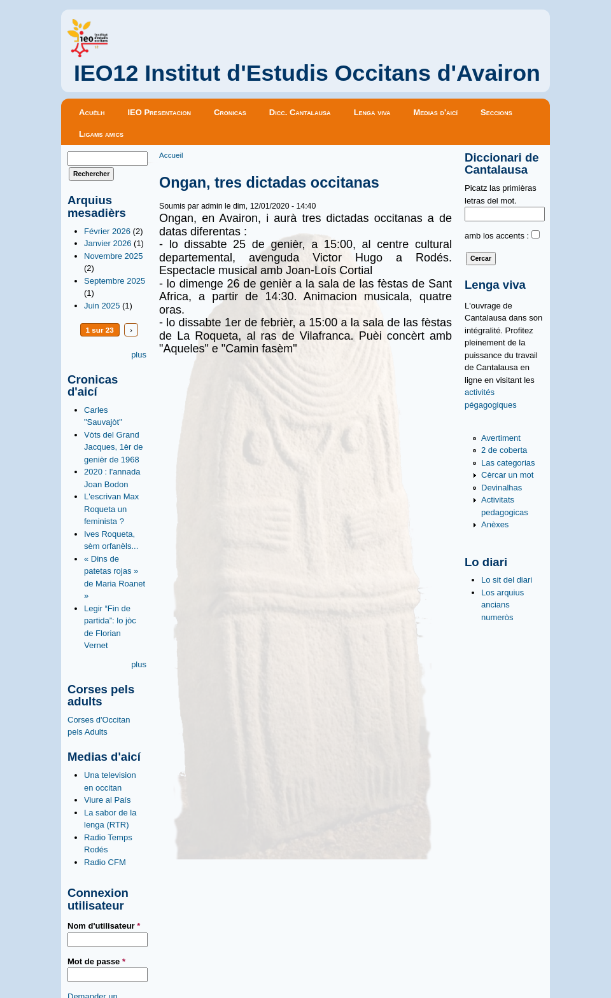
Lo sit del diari (506, 580)
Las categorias (508, 463)
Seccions (496, 112)
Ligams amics (101, 134)
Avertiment (501, 438)
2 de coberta (504, 450)
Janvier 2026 (107, 243)
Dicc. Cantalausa (300, 112)
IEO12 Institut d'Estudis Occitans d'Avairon (307, 73)
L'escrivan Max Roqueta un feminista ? (111, 509)
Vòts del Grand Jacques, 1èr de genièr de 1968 (113, 447)
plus (138, 354)
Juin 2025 (102, 305)
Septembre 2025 (114, 281)
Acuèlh (91, 112)
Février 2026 (107, 231)
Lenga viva (372, 112)
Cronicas (230, 112)
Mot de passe (96, 961)
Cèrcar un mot (507, 475)
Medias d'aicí (436, 112)
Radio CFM (105, 862)
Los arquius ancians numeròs (502, 605)
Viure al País (107, 800)
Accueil (171, 155)
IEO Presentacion (159, 112)
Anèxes (495, 524)
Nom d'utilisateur (103, 926)
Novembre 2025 (113, 256)
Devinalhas (501, 487)
